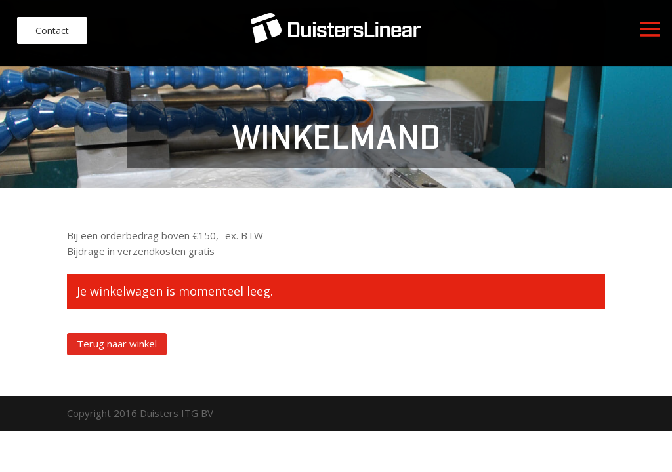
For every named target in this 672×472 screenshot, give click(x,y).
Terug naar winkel (117, 343)
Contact (52, 30)
